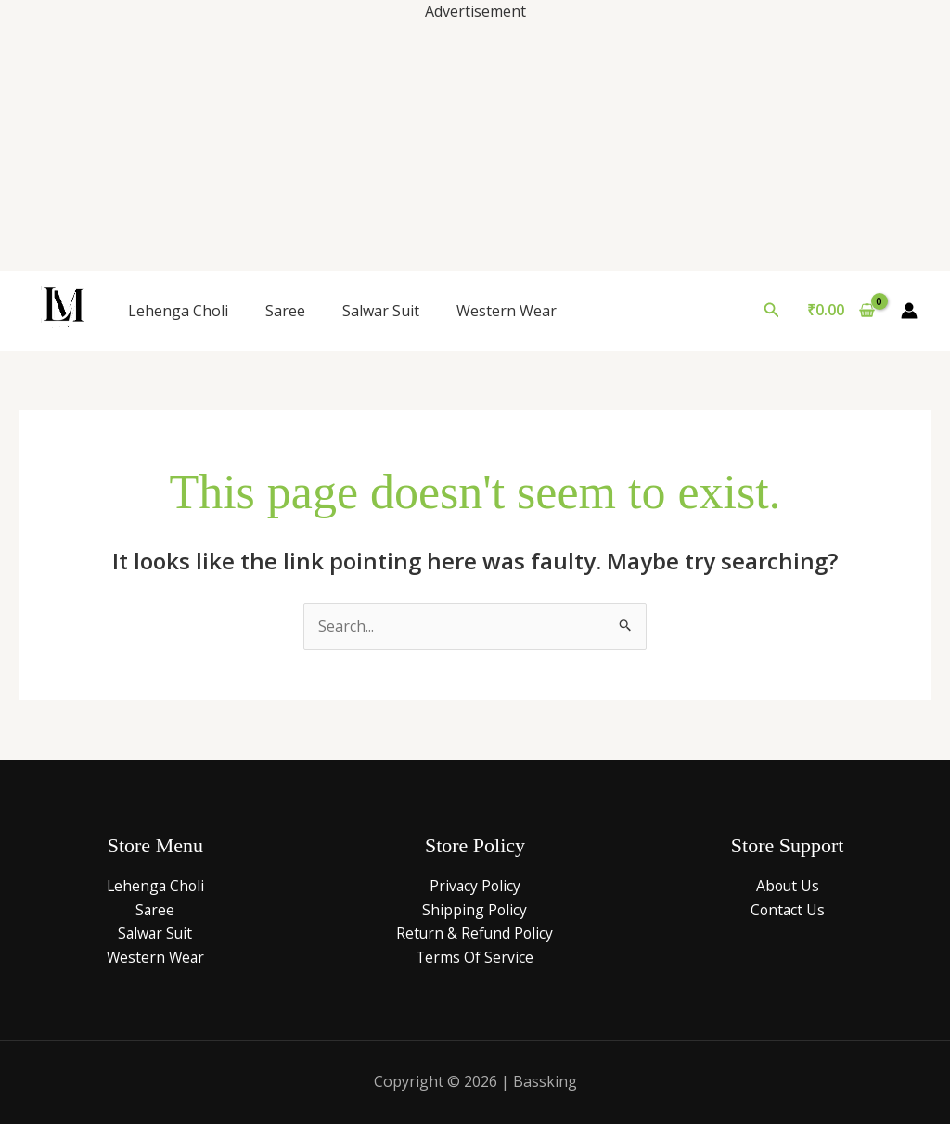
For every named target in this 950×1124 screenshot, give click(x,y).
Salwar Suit (380, 310)
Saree (285, 310)
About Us (787, 885)
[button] (772, 311)
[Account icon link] (909, 310)
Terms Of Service (475, 957)
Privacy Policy (475, 885)
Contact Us (788, 910)
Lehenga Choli (178, 310)
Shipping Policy (475, 910)
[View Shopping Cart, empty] (840, 311)
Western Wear (506, 310)
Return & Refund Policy (475, 933)
